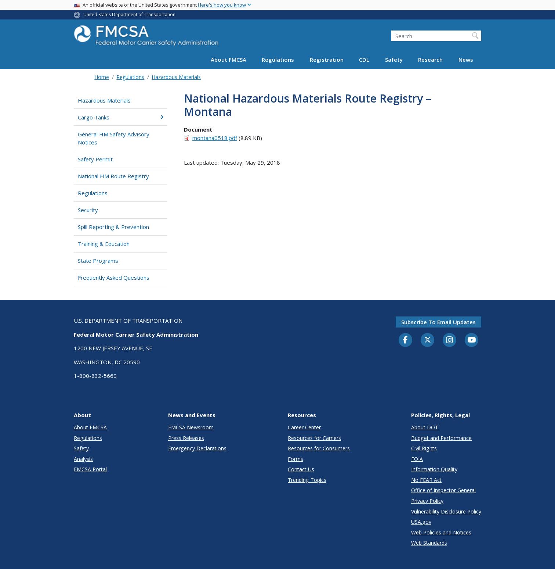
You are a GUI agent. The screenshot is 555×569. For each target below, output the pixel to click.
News (465, 59)
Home (101, 77)
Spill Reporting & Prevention (113, 226)
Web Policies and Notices (441, 532)
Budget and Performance (441, 437)
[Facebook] (406, 340)
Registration (327, 59)
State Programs (98, 260)
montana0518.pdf (214, 138)
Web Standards (429, 542)
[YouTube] (472, 340)
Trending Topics (307, 479)
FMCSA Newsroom (191, 427)
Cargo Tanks (120, 117)
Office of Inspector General (443, 490)
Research (430, 59)
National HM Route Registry (113, 176)
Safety (394, 59)
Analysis (83, 458)
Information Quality (434, 469)
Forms (295, 458)
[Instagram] (450, 340)
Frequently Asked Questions (113, 277)
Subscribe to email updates (438, 322)
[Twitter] (428, 340)
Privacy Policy (427, 500)
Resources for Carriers (314, 437)
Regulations (278, 59)
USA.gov (421, 521)
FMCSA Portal (90, 469)
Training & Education (104, 243)
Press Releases (186, 437)
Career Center (304, 427)
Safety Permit (95, 159)
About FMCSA (228, 59)
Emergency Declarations (197, 448)
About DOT (424, 427)
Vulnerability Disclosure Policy (446, 511)
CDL (364, 59)
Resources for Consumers (319, 448)
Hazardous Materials (176, 77)
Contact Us (301, 469)
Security (88, 210)
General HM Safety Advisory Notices (113, 138)
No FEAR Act (426, 479)
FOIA (417, 458)
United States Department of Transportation (129, 14)
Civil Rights (424, 448)
